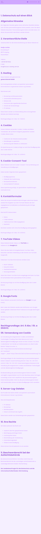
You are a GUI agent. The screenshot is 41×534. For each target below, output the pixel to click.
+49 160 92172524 (6, 62)
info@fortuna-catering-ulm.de (10, 66)
